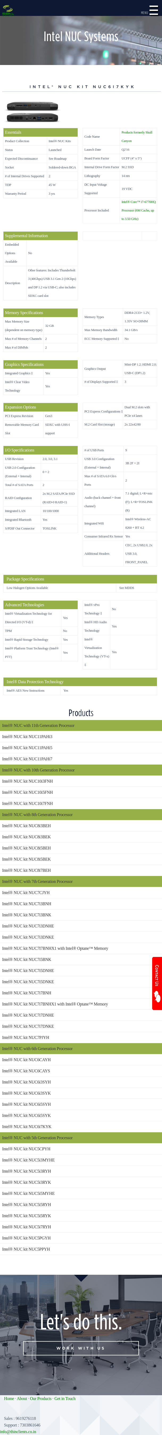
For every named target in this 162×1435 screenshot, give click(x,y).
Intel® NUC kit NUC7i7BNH (26, 993)
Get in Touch (65, 1398)
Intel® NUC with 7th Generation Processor (37, 881)
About (22, 1398)
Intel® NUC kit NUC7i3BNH (26, 903)
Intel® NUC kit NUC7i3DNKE (28, 937)
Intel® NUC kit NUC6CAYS (26, 1071)
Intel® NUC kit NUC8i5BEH (26, 848)
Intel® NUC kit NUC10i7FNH (27, 803)
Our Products (40, 1398)
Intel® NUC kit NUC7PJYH (25, 1037)
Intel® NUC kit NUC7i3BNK (26, 915)
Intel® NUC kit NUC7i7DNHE (28, 1015)
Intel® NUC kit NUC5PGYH (26, 1238)
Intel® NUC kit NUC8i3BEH (26, 825)
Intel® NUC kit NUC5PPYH (26, 1249)
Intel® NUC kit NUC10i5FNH (27, 792)
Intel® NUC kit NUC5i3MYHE (28, 1160)
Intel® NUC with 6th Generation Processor (37, 1048)
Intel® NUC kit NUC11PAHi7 (27, 759)
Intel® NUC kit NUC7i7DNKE (28, 1026)
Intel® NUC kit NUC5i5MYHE (28, 1193)
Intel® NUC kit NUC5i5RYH (26, 1204)
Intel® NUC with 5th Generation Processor (37, 1137)
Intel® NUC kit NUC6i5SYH (26, 1104)
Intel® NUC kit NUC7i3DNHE (28, 926)
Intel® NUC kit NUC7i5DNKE (28, 981)
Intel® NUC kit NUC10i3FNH (27, 781)
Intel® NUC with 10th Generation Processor (38, 770)
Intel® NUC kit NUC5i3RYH (26, 1171)
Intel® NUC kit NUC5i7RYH (26, 1227)
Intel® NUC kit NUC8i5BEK (26, 859)
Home (9, 1398)
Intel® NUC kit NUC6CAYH (26, 1059)
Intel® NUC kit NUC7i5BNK (26, 959)
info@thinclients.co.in (18, 1431)
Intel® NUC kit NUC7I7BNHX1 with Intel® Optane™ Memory (55, 948)
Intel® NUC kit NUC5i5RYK (26, 1215)
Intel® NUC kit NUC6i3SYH (26, 1082)
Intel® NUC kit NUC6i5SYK (26, 1115)
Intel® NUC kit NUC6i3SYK (26, 1093)
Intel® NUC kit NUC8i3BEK (26, 837)
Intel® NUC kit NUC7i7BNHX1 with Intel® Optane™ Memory (55, 1004)
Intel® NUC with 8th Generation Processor (37, 814)
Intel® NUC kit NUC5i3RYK (26, 1182)
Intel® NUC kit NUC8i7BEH (26, 870)
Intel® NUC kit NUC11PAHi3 (27, 736)
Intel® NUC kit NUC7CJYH (26, 892)
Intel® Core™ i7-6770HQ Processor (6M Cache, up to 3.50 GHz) (139, 210)
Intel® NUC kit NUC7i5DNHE (28, 970)
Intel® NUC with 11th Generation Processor (38, 725)
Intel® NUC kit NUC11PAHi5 (27, 747)
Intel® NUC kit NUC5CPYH (26, 1149)
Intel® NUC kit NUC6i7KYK (26, 1126)
